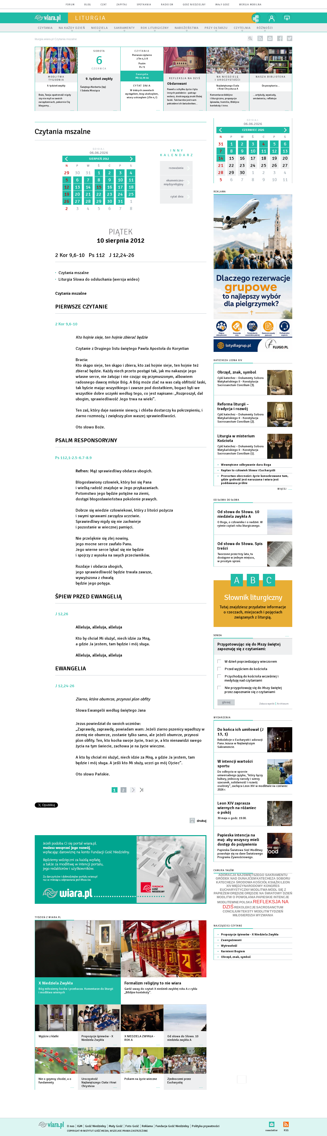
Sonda (218, 635)
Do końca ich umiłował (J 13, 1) (240, 731)
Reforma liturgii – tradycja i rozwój (233, 406)
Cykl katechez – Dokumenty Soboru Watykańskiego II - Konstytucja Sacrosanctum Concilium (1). (240, 449)
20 (77, 194)
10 (120, 180)
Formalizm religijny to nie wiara (152, 983)
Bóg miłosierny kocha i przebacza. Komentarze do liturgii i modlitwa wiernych (76, 990)
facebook (280, 38)
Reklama (147, 1126)
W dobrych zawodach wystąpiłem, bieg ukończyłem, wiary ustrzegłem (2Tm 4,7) (142, 94)
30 (77, 173)
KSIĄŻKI (274, 882)
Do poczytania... (271, 85)
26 (66, 201)
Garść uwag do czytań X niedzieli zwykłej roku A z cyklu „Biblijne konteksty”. (160, 990)
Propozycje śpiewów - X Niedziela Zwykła (249, 934)
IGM (79, 1126)
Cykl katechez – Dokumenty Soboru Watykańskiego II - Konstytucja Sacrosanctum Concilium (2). (240, 418)
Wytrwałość (229, 946)
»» (142, 790)
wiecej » (99, 113)
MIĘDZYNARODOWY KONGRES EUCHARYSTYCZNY (249, 888)
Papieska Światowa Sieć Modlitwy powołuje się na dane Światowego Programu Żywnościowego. (240, 853)
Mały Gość (222, 4)
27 (77, 201)
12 (66, 187)
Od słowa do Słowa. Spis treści (240, 546)
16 (109, 187)
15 (98, 187)
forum (70, 4)
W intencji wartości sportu (235, 763)
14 (88, 187)
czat (104, 4)
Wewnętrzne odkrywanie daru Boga (246, 465)
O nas (70, 1126)
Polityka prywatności (205, 1126)
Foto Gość (132, 1126)
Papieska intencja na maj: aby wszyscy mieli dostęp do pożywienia (238, 840)
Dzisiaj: (99, 151)
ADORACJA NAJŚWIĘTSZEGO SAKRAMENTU (252, 875)
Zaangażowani (231, 940)
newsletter (270, 38)
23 (109, 194)
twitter (289, 38)
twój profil (271, 17)
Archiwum (283, 703)
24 (120, 194)
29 (66, 173)
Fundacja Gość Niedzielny (172, 1126)
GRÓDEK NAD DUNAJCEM (236, 878)
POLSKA (245, 902)
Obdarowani (177, 83)
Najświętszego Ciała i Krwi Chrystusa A (227, 87)
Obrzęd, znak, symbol (236, 372)
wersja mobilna (250, 4)
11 (131, 180)
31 (88, 173)
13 (77, 187)
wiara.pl (51, 18)
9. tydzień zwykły (56, 85)
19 (66, 194)
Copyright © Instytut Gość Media (88, 1130)
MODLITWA (258, 890)
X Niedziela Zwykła (56, 983)
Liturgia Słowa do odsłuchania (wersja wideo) (99, 279)
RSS (286, 1123)
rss (260, 38)
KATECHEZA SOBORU (273, 878)
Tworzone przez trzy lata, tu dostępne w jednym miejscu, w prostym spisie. (236, 557)
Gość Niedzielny (194, 4)
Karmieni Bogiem (233, 951)
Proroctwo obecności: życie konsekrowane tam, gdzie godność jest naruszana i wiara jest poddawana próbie (254, 479)
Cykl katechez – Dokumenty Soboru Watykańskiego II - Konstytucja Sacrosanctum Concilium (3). (240, 381)
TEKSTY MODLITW (255, 911)
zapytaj (121, 4)
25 (131, 194)
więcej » (56, 113)
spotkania (144, 4)
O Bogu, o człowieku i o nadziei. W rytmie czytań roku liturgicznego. (240, 524)
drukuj (201, 821)
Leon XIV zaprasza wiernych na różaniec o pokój (236, 808)
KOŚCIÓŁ (260, 882)
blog (87, 4)
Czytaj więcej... (185, 113)
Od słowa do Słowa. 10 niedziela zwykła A (238, 514)
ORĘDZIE (237, 893)
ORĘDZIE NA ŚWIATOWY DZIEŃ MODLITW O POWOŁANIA (254, 895)
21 (88, 194)
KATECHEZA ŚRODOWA (234, 882)
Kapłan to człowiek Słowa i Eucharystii (248, 470)
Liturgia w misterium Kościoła (236, 438)
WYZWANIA (264, 915)
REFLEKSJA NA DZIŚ (255, 904)
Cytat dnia (142, 85)
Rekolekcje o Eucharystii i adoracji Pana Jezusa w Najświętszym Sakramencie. (240, 743)
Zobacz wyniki (267, 703)
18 (131, 187)
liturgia (90, 18)
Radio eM (167, 4)
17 (120, 187)
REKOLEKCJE (245, 907)
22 (98, 194)
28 (88, 201)
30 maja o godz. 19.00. (232, 818)
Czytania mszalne (74, 272)
